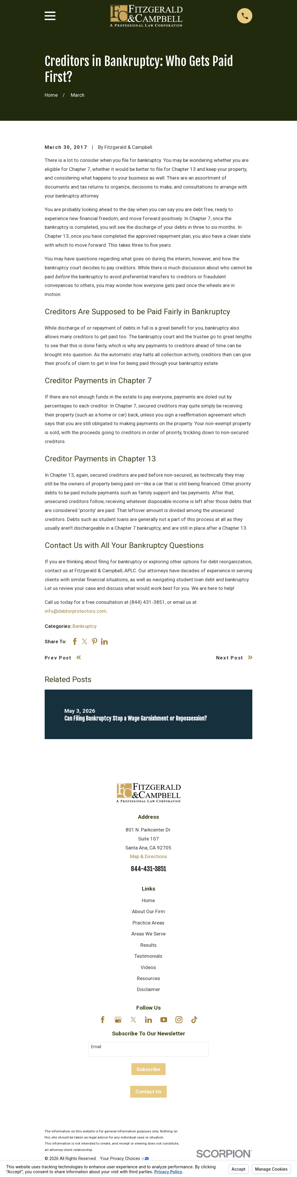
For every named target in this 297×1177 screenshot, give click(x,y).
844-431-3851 (148, 869)
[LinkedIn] (148, 1019)
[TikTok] (194, 1019)
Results (148, 945)
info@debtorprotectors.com (75, 611)
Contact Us (148, 1091)
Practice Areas (148, 923)
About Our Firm (148, 911)
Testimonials (148, 956)
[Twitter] (133, 1019)
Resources (148, 978)
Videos (148, 967)
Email (96, 1046)
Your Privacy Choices (124, 1158)
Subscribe (148, 1069)
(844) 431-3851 (147, 602)
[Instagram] (178, 1019)
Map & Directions (148, 856)
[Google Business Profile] (118, 1019)
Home (148, 900)
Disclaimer (148, 989)
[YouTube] (163, 1019)
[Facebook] (102, 1019)
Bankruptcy (85, 626)
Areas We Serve (148, 934)
